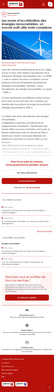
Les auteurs (6, 363)
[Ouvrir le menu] (3, 4)
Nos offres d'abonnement (27, 173)
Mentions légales (7, 373)
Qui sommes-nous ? (8, 366)
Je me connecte (33, 187)
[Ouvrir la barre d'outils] (49, 387)
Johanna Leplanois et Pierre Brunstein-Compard (20, 63)
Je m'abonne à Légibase (27, 298)
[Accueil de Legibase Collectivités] (16, 4)
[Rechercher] (50, 4)
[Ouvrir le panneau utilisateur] (43, 4)
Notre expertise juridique (10, 370)
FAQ (3, 377)
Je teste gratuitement (27, 181)
